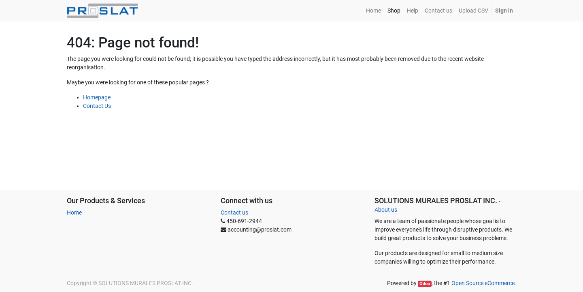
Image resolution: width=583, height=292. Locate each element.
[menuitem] (373, 10)
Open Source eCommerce (483, 283)
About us (385, 209)
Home (74, 212)
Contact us (234, 212)
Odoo (424, 283)
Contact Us (97, 106)
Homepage (97, 97)
